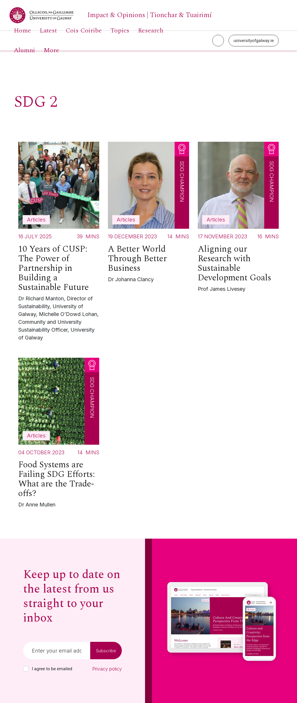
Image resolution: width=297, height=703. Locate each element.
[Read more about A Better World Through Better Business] (148, 214)
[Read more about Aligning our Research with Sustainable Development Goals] (238, 218)
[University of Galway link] (111, 15)
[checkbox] (25, 668)
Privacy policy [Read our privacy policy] (107, 669)
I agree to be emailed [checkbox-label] (52, 668)
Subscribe (106, 650)
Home (22, 31)
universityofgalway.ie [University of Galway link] (253, 40)
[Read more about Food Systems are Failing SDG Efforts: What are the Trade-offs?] (58, 434)
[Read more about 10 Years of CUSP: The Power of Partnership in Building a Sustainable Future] (58, 243)
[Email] (56, 650)
